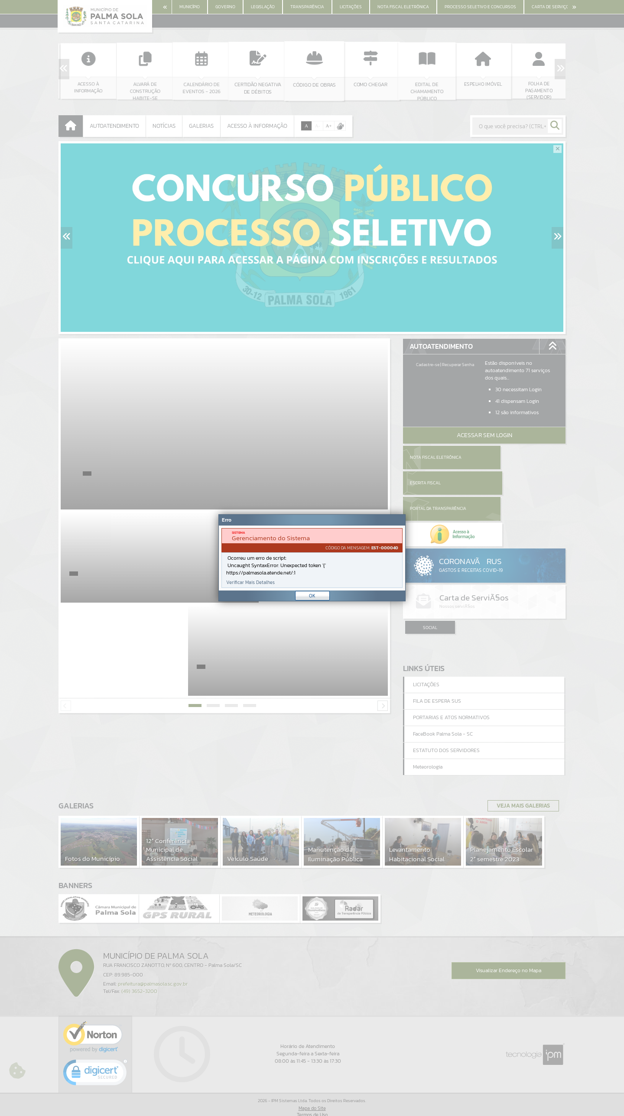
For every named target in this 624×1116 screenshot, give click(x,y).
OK (312, 595)
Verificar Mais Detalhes (250, 582)
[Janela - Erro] (312, 557)
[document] (312, 558)
